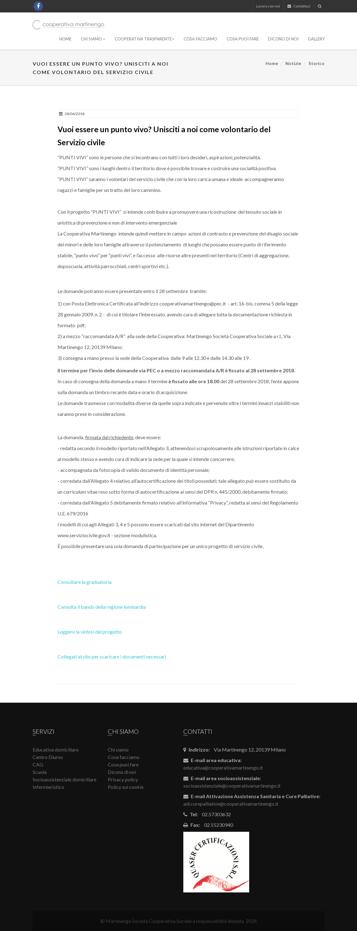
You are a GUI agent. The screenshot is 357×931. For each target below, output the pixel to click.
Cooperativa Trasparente (144, 38)
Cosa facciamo (200, 38)
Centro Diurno (48, 757)
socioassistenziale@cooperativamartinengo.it (232, 786)
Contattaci (298, 6)
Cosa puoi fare (243, 38)
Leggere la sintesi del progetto (89, 632)
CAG (38, 764)
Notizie (293, 63)
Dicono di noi (283, 38)
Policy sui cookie (126, 787)
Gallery (316, 38)
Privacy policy (123, 779)
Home (65, 38)
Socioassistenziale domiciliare (64, 779)
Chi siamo (93, 38)
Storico (317, 63)
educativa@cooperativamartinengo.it (223, 767)
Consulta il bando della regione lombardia (101, 607)
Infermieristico (48, 787)
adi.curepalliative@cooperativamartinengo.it (230, 804)
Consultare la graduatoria (84, 582)
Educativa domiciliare (56, 749)
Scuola (40, 772)
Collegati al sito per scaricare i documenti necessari (111, 656)
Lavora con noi (268, 6)
